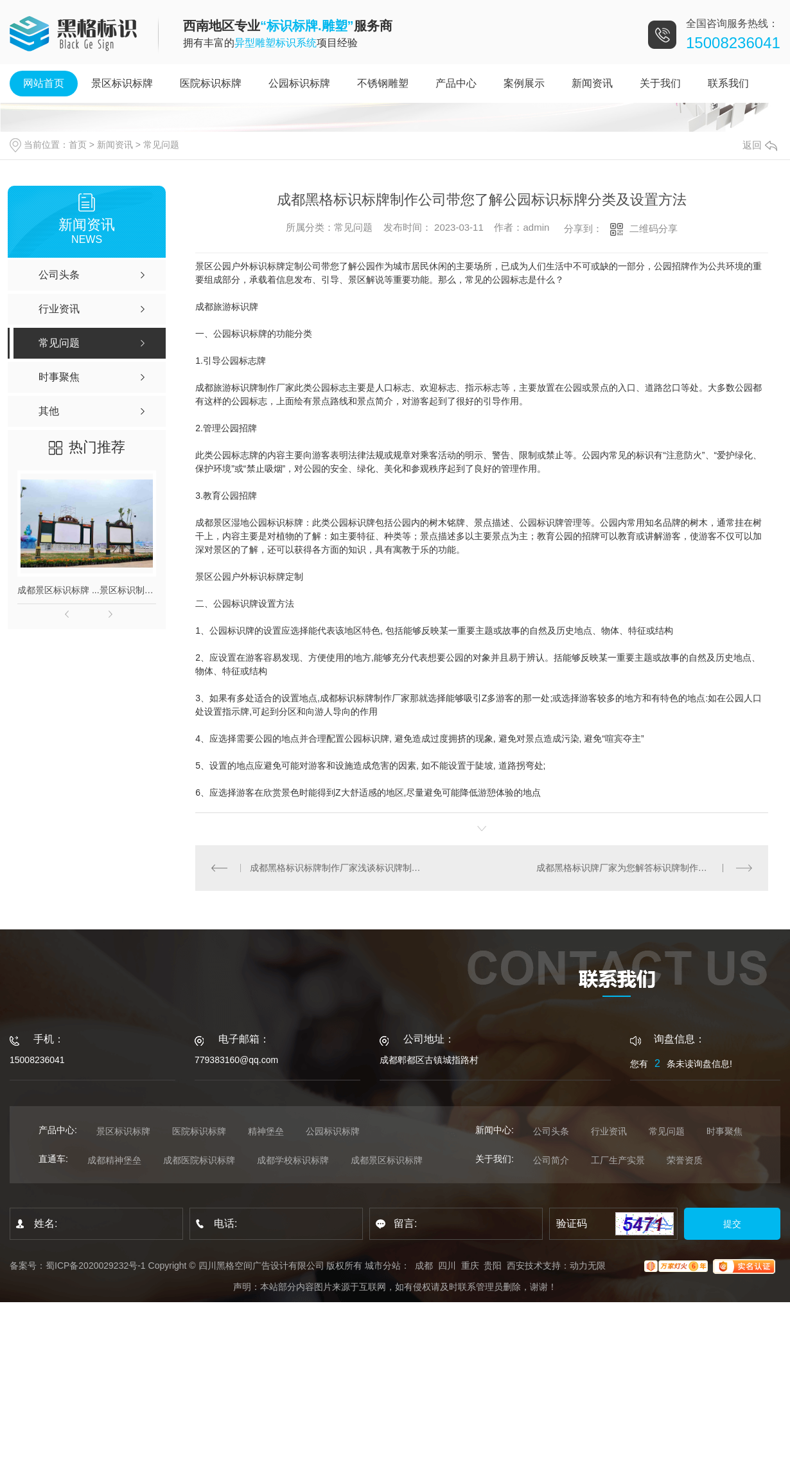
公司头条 (551, 1131)
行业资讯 (609, 1131)
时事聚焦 (724, 1131)
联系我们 (728, 83)
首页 (78, 144)
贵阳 (493, 1265)
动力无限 (588, 1265)
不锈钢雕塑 (382, 83)
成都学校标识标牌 (293, 1160)
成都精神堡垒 (114, 1160)
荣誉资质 (685, 1160)
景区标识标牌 (122, 83)
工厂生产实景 (618, 1160)
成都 (424, 1265)
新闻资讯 (592, 83)
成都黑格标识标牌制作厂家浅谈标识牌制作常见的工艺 (339, 868)
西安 (516, 1265)
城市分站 (383, 1265)
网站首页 (43, 83)
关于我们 (660, 83)
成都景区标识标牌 (387, 1160)
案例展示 (524, 83)
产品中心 (456, 83)
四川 (447, 1265)
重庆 (470, 1265)
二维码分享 (653, 228)
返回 (759, 144)
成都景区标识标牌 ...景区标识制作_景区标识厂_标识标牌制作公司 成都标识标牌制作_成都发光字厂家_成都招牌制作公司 (86, 590)
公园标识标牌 (299, 83)
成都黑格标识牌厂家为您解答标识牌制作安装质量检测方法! (644, 868)
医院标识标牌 (210, 83)
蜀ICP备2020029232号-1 (96, 1265)
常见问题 (161, 144)
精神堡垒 (266, 1131)
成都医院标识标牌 (199, 1160)
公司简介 (551, 1160)
